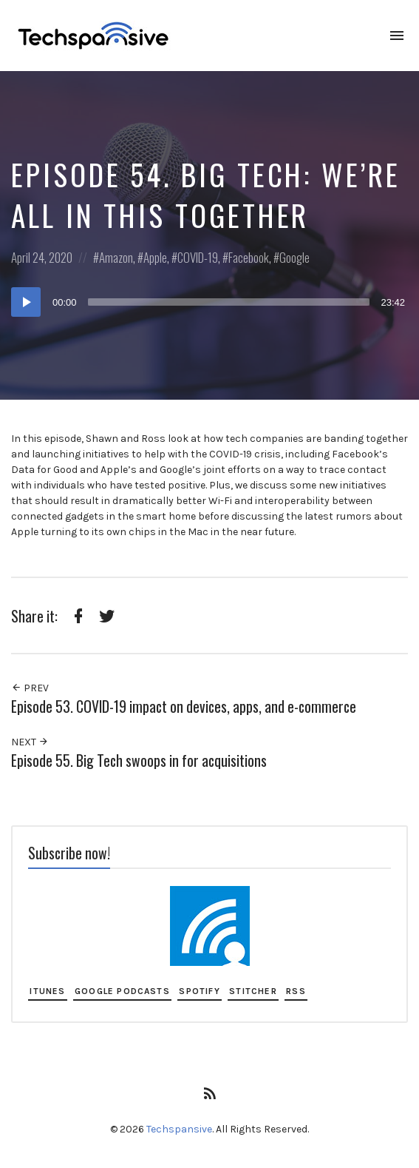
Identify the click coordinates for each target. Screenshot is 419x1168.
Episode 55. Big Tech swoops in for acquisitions (139, 760)
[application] (209, 302)
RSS (296, 991)
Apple (155, 257)
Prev (30, 688)
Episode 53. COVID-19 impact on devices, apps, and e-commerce (183, 706)
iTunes (47, 991)
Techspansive (179, 1129)
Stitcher (253, 991)
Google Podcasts (122, 991)
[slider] (229, 302)
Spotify (199, 991)
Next (30, 742)
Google (294, 257)
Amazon (116, 257)
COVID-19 (197, 257)
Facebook (248, 257)
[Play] (26, 302)
